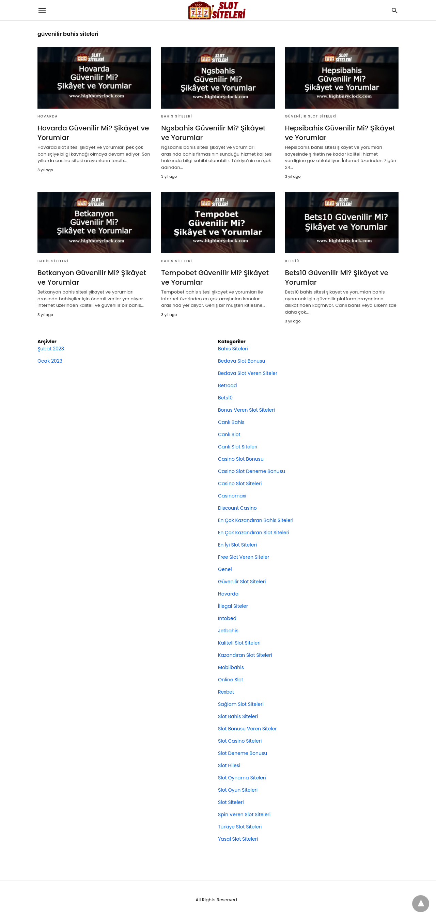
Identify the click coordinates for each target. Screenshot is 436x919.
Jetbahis (228, 630)
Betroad (227, 385)
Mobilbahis (231, 667)
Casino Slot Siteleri (240, 483)
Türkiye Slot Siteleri (240, 826)
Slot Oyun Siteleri (238, 790)
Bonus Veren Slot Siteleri (246, 410)
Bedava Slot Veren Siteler (247, 373)
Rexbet (226, 691)
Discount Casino (237, 508)
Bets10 (292, 261)
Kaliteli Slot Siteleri (239, 642)
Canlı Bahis (231, 422)
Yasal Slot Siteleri (238, 839)
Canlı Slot (229, 434)
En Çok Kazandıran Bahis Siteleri (255, 520)
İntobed (227, 618)
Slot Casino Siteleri (240, 741)
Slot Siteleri (231, 802)
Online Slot (230, 679)
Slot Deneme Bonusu (242, 753)
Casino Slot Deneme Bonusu (251, 471)
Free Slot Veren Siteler (243, 557)
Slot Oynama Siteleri (242, 777)
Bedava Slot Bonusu (241, 361)
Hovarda (47, 116)
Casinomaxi (232, 495)
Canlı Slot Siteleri (238, 446)
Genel (225, 569)
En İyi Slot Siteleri (237, 544)
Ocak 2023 (49, 361)
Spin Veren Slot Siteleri (244, 814)
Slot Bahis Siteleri (238, 716)
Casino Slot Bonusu (241, 459)
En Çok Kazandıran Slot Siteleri (253, 532)
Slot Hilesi (229, 765)
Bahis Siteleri (176, 116)
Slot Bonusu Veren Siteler (247, 728)
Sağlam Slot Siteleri (241, 704)
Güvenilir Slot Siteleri (311, 116)
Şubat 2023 (50, 348)
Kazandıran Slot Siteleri (245, 655)
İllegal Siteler (233, 606)
